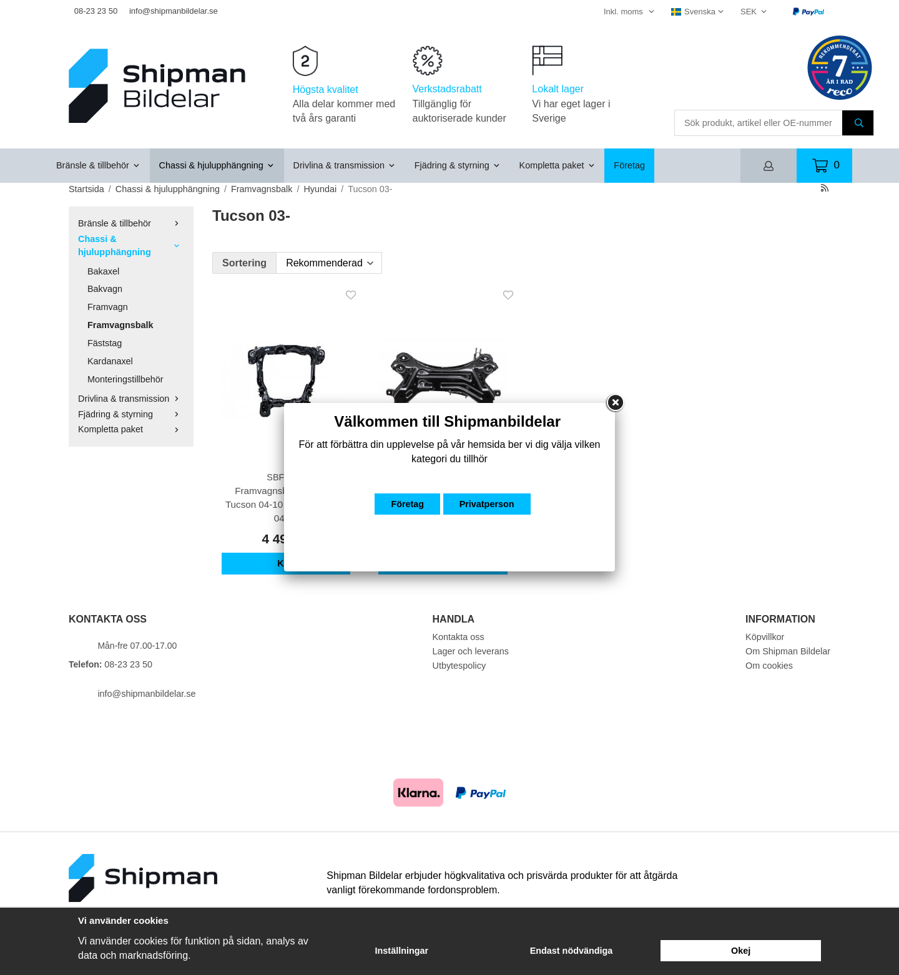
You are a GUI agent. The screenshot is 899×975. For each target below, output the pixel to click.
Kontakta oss (458, 637)
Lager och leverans (471, 651)
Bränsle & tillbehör (98, 165)
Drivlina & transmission (344, 165)
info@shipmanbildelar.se (173, 11)
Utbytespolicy (459, 666)
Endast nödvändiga (571, 951)
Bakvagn (104, 289)
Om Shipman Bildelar (787, 651)
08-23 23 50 (95, 11)
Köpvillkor (764, 637)
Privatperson (486, 504)
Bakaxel (103, 271)
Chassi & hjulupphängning (217, 165)
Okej (740, 951)
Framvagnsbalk (120, 325)
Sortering (244, 263)
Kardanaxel (110, 361)
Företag (629, 165)
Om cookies (769, 666)
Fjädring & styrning (458, 165)
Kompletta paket (557, 165)
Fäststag (104, 343)
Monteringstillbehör (125, 379)
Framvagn (107, 307)
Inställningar (402, 951)
